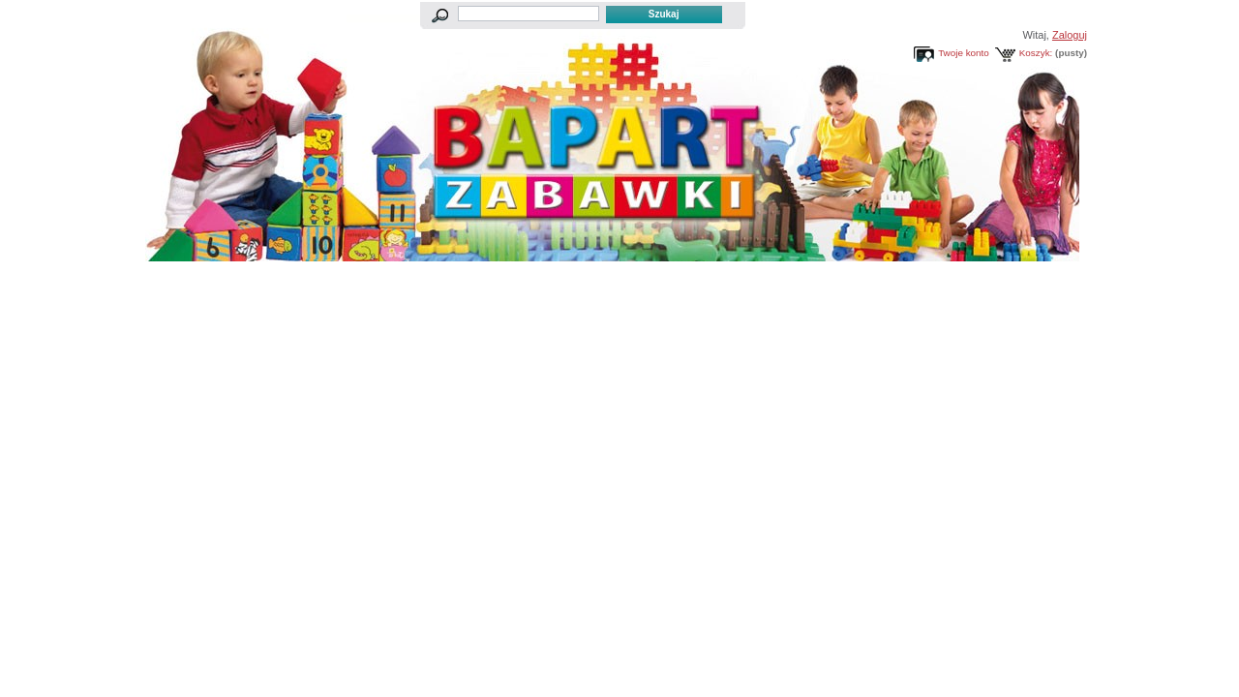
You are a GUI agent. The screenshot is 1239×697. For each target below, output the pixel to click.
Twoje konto (963, 52)
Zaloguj (1069, 35)
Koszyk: (1036, 52)
